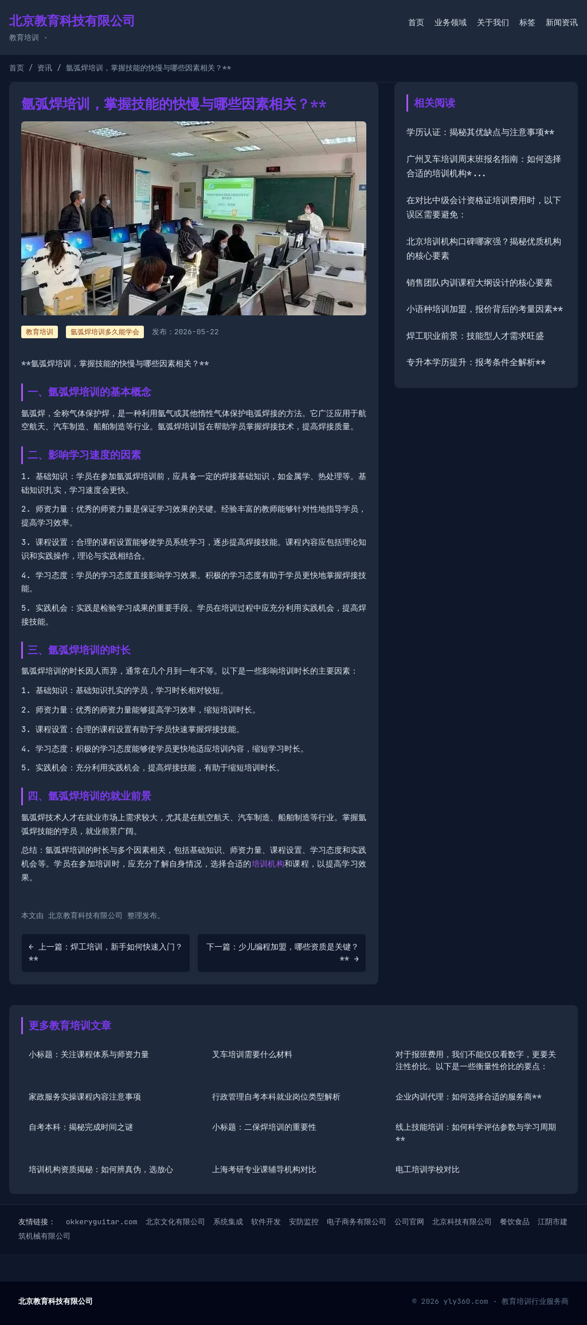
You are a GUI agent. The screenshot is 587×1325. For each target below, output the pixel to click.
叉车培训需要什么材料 (252, 1054)
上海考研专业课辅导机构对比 (264, 1169)
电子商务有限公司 (356, 1222)
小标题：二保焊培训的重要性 (264, 1127)
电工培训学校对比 (428, 1169)
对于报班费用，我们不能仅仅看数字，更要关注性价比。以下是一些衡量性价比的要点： (476, 1060)
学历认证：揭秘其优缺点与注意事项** (480, 132)
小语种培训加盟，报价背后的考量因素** (484, 309)
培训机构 (268, 864)
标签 (527, 22)
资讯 (44, 68)
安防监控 (304, 1222)
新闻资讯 (562, 22)
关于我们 (493, 22)
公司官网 (409, 1222)
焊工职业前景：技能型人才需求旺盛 (475, 336)
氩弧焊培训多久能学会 (105, 332)
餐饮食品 (515, 1222)
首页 (416, 22)
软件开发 (266, 1222)
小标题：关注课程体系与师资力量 (89, 1054)
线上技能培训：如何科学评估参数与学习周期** (476, 1133)
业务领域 (451, 22)
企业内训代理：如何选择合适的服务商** (469, 1096)
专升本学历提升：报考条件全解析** (476, 362)
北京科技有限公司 (462, 1222)
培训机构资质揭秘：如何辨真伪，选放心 (101, 1169)
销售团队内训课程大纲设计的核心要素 (479, 282)
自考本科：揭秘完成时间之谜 (81, 1127)
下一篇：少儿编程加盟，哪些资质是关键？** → (282, 953)
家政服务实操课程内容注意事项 (85, 1096)
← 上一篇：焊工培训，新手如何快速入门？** (106, 953)
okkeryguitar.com (102, 1222)
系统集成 (228, 1222)
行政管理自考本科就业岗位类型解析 (276, 1096)
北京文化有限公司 (175, 1222)
